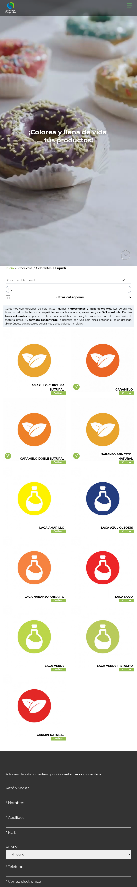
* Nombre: (15, 803)
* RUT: (11, 832)
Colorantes (44, 268)
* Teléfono (14, 867)
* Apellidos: (15, 817)
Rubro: (11, 847)
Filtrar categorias (68, 297)
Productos (24, 268)
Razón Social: (17, 788)
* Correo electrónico (23, 881)
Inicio (10, 268)
